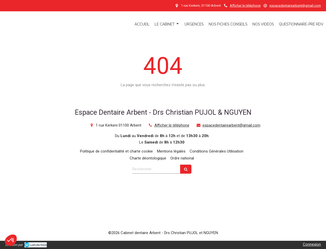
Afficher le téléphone (245, 5)
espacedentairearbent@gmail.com (231, 125)
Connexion (312, 244)
